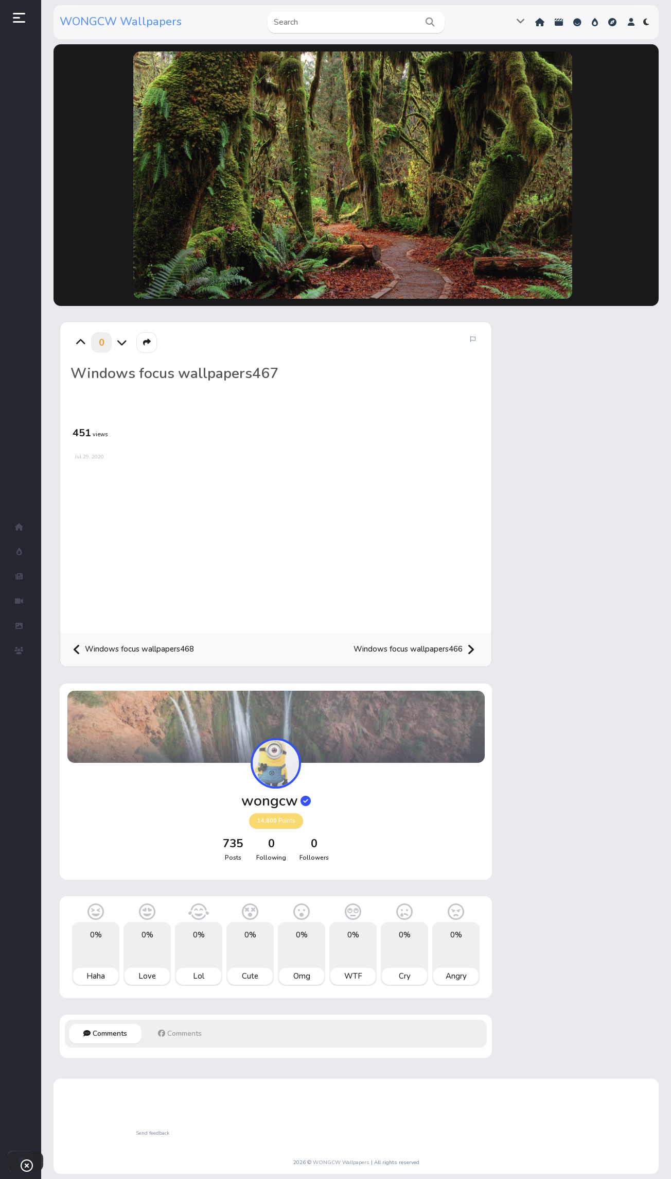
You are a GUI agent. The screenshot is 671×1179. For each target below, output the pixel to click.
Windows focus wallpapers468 (133, 649)
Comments (105, 1033)
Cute (250, 976)
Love (147, 976)
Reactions (577, 22)
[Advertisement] (276, 543)
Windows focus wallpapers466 (414, 649)
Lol (198, 976)
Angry (456, 976)
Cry (405, 976)
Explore (612, 22)
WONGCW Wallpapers (121, 21)
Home (539, 22)
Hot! (595, 22)
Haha (95, 976)
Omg (301, 976)
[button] (631, 22)
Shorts (559, 22)
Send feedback (152, 1133)
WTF (353, 976)
